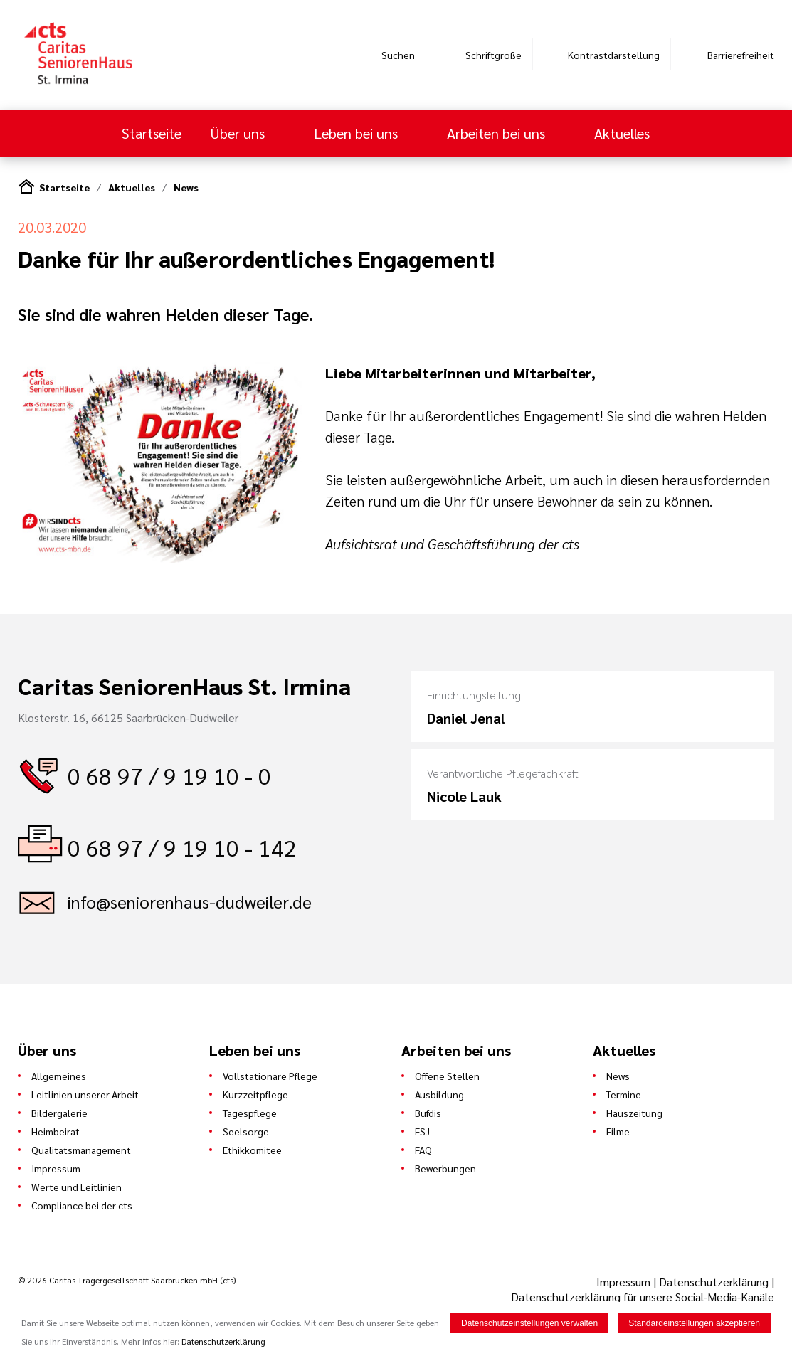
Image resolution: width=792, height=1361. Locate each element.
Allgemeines (58, 1075)
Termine (623, 1094)
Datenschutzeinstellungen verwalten (529, 1323)
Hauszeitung (634, 1112)
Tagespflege (250, 1112)
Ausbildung (439, 1094)
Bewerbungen (445, 1168)
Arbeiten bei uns (498, 133)
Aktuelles (623, 133)
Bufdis (428, 1112)
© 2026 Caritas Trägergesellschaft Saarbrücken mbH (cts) (127, 1280)
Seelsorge (246, 1131)
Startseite (151, 133)
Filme (618, 1131)
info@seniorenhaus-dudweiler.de (190, 901)
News (186, 187)
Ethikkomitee (252, 1149)
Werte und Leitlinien (76, 1186)
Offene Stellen (447, 1075)
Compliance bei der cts (81, 1205)
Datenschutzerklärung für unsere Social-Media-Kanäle (642, 1296)
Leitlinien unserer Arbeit (85, 1094)
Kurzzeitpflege (255, 1094)
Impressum (55, 1168)
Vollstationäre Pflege (270, 1075)
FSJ (422, 1131)
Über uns (239, 133)
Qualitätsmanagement (81, 1149)
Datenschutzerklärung (714, 1281)
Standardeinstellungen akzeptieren (694, 1323)
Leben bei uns (357, 133)
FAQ (423, 1149)
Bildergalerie (59, 1112)
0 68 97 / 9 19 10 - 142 (182, 847)
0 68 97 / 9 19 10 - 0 (169, 775)
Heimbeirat (55, 1131)
